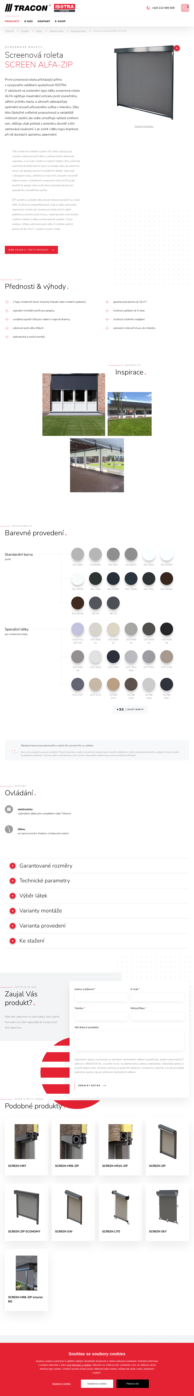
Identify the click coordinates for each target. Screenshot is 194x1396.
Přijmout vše (132, 1383)
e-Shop (60, 21)
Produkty (12, 21)
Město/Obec (139, 1008)
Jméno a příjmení (85, 989)
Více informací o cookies (79, 1365)
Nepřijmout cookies (97, 1383)
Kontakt (44, 21)
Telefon (79, 1008)
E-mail (135, 989)
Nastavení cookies (61, 1383)
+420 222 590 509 (163, 8)
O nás (28, 21)
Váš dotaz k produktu (86, 1027)
